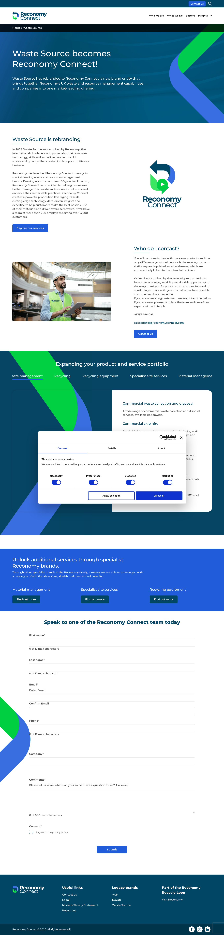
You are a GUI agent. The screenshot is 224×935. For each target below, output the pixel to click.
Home (16, 27)
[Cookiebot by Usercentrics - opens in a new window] (162, 437)
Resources (69, 910)
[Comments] (112, 802)
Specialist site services (148, 376)
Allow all (159, 495)
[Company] (112, 761)
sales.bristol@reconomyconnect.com (159, 322)
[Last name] (112, 667)
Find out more (26, 599)
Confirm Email (39, 703)
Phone (34, 720)
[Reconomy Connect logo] (29, 15)
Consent (35, 826)
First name (37, 635)
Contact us (197, 3)
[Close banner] (181, 437)
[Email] (112, 697)
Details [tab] (112, 448)
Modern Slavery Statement (80, 905)
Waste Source (121, 905)
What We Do (175, 15)
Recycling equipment (100, 376)
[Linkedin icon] (207, 929)
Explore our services (30, 228)
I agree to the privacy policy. (52, 832)
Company (36, 753)
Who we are (156, 15)
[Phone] (112, 728)
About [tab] (161, 448)
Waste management (25, 376)
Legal (66, 899)
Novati (116, 899)
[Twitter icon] (200, 929)
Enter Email (37, 690)
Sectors (190, 15)
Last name (37, 660)
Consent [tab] (63, 448)
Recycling (62, 376)
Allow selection (111, 495)
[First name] (112, 643)
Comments (37, 779)
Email (33, 684)
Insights (203, 15)
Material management (197, 376)
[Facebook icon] (192, 929)
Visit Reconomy (172, 899)
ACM (115, 894)
